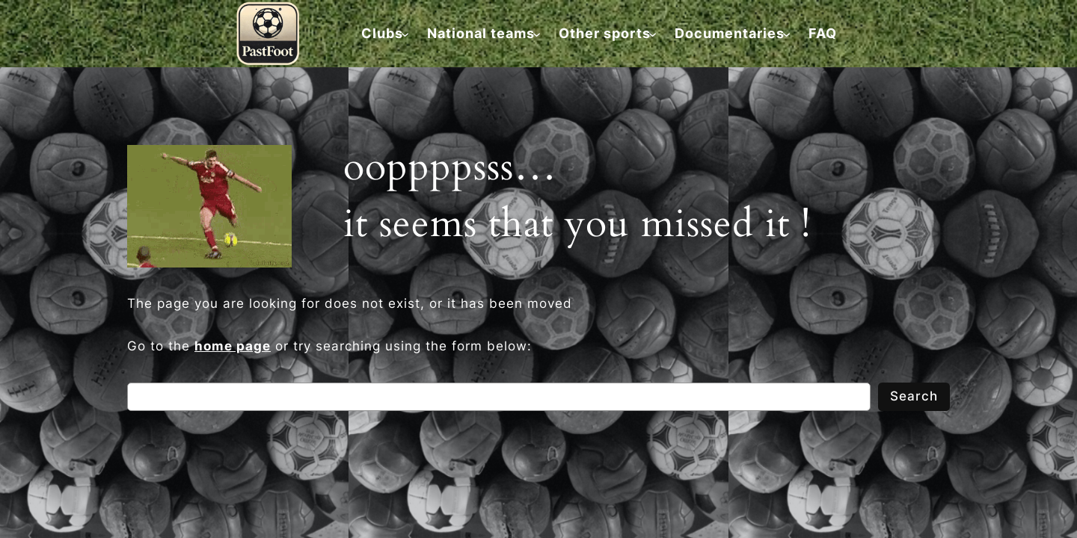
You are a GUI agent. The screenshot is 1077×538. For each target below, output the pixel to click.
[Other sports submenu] (605, 33)
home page (232, 345)
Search (914, 396)
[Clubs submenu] (382, 33)
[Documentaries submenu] (730, 33)
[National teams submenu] (481, 33)
